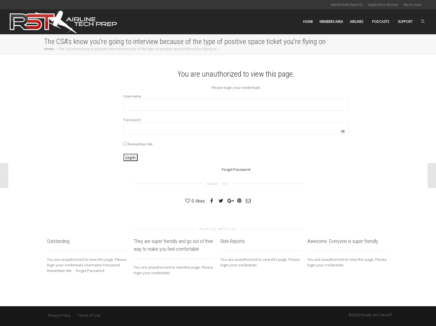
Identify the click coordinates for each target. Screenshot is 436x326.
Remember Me (138, 144)
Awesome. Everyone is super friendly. (343, 241)
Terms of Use (89, 315)
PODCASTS (381, 21)
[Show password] (342, 130)
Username (132, 96)
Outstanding (58, 241)
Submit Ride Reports (347, 4)
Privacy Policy (59, 315)
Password (131, 119)
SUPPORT (405, 21)
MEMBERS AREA (331, 21)
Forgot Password (236, 169)
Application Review (383, 4)
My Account (412, 4)
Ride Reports (233, 241)
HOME (308, 21)
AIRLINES (357, 21)
